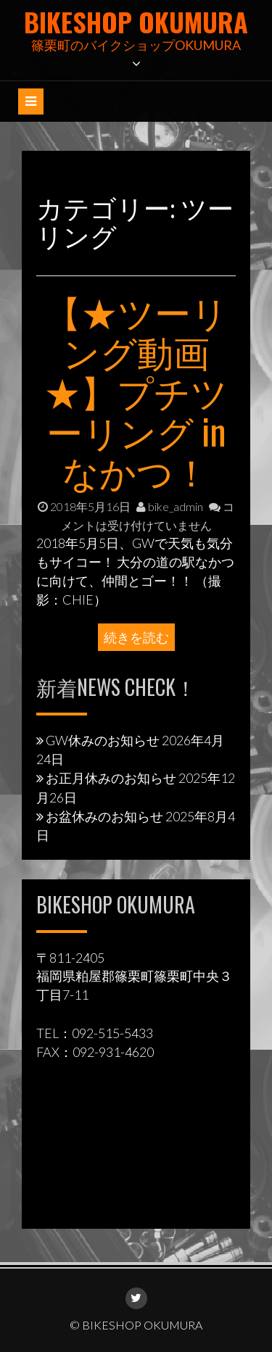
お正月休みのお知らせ (111, 778)
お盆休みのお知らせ (104, 816)
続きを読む (136, 637)
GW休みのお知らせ (103, 740)
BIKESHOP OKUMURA (136, 21)
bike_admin (169, 506)
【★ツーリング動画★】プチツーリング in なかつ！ (136, 390)
